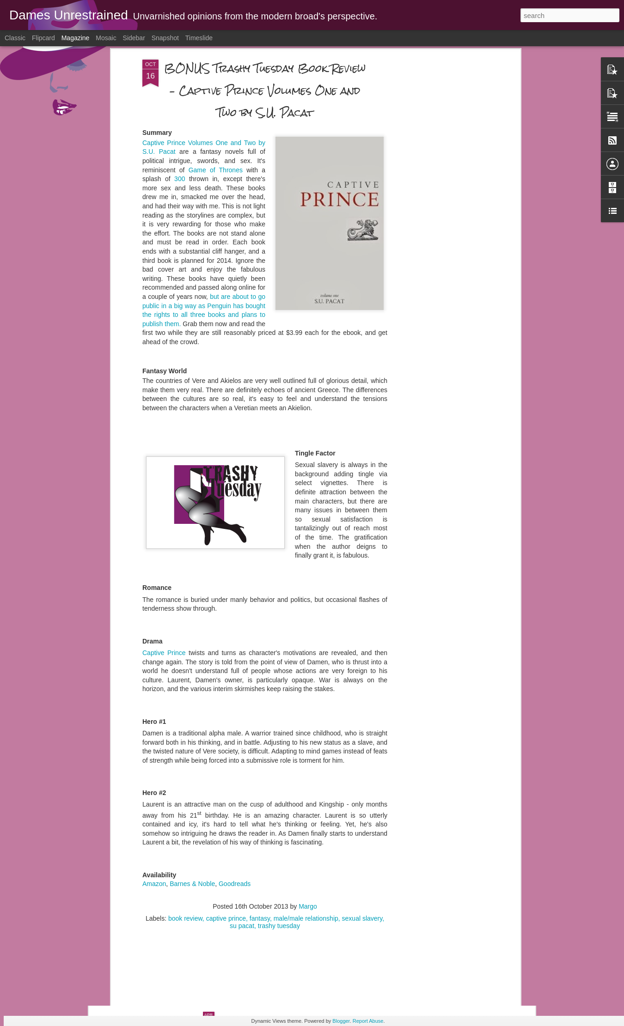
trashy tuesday (279, 807)
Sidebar (134, 38)
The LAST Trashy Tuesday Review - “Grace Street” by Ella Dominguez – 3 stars (304, 933)
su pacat (242, 807)
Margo (308, 788)
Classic (15, 38)
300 (179, 61)
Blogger (340, 1021)
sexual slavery (362, 800)
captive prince (226, 800)
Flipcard (43, 38)
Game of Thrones (217, 51)
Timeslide (199, 38)
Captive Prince (164, 534)
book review (185, 800)
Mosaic (106, 38)
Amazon (154, 766)
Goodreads (235, 766)
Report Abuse (368, 1021)
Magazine (75, 38)
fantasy (260, 800)
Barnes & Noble (192, 766)
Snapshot (165, 38)
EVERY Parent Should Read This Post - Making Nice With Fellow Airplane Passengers (306, 828)
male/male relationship (306, 800)
